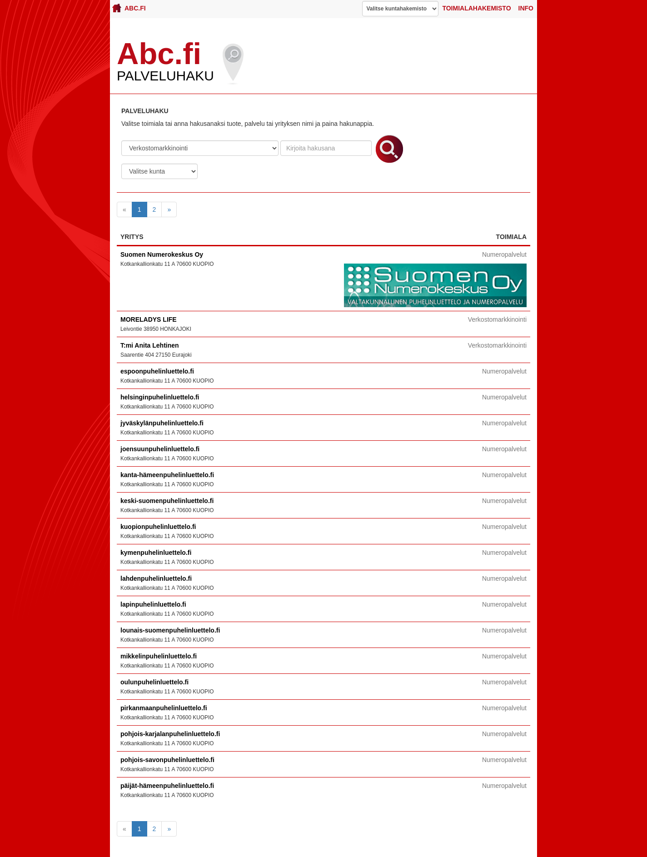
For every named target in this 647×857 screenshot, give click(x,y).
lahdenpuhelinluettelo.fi (156, 578)
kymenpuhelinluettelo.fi (155, 552)
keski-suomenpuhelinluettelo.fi (167, 500)
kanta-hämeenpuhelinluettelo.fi (167, 474)
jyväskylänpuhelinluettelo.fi (162, 423)
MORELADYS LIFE (148, 319)
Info (525, 8)
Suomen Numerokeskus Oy (161, 254)
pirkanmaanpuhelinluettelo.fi (163, 708)
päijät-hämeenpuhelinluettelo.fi (167, 785)
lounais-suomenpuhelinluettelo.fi (170, 630)
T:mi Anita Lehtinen (149, 345)
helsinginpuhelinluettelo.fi (159, 397)
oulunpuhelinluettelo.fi (154, 682)
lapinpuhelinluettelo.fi (153, 604)
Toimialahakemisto (476, 8)
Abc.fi (129, 8)
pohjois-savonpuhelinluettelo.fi (167, 759)
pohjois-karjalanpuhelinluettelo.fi (170, 733)
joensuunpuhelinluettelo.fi (159, 449)
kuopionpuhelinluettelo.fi (158, 526)
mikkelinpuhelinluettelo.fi (158, 656)
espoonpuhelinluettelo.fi (157, 371)
